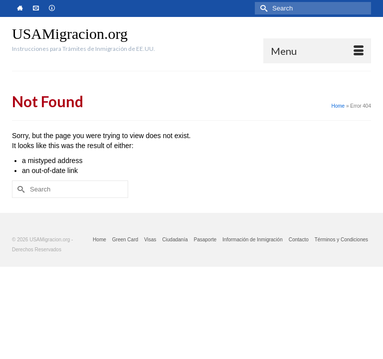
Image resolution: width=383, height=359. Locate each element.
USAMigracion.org (70, 33)
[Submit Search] (262, 8)
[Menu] (317, 50)
